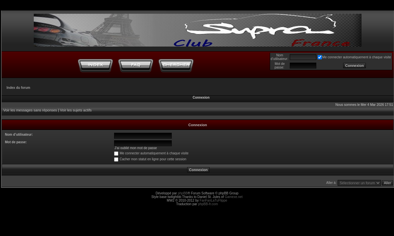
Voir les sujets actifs (76, 110)
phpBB (182, 193)
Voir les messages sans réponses (30, 110)
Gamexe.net (234, 197)
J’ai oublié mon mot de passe (135, 148)
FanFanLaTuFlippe (213, 200)
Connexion (201, 97)
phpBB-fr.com (208, 204)
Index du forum (18, 87)
